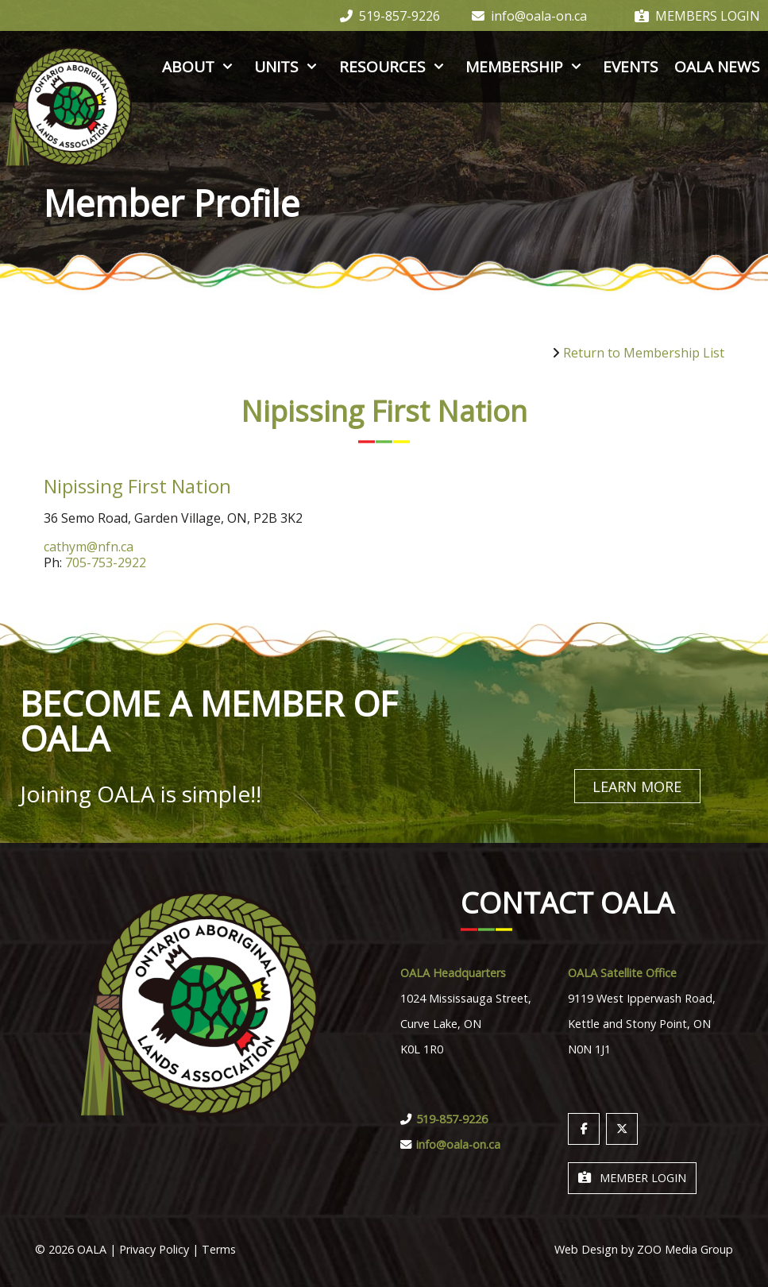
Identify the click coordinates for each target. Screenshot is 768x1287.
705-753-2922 (105, 562)
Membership (526, 66)
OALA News (717, 66)
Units (288, 66)
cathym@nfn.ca (88, 546)
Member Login (632, 1175)
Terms (219, 1246)
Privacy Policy (154, 1246)
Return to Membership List (643, 352)
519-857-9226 (390, 16)
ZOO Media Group (685, 1246)
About (200, 66)
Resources (394, 66)
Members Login (697, 16)
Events (630, 66)
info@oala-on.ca (529, 16)
